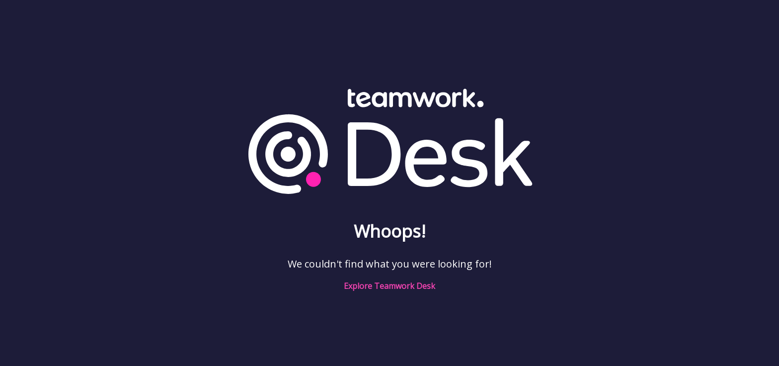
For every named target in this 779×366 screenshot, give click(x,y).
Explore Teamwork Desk (389, 285)
